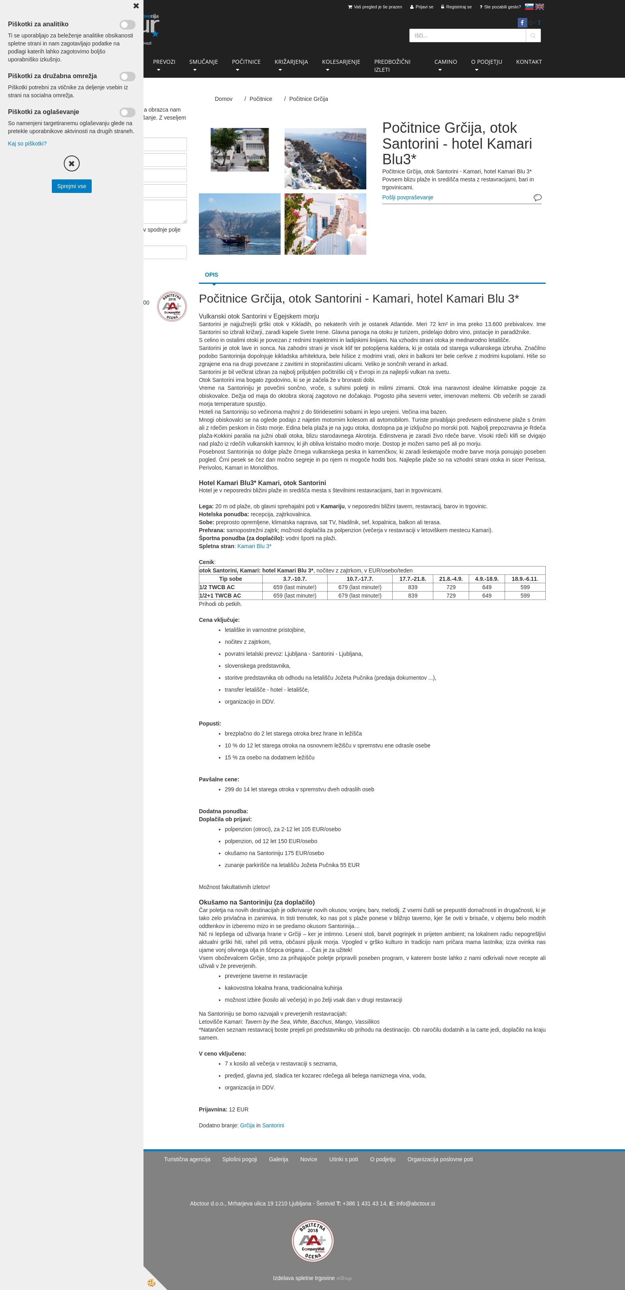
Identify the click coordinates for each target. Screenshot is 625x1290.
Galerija (278, 1159)
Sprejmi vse (71, 186)
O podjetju (486, 61)
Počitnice (246, 61)
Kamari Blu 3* (254, 546)
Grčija (247, 1125)
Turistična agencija (187, 1159)
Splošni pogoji (239, 1159)
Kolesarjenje (341, 61)
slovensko (529, 7)
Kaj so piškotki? (27, 143)
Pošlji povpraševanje (407, 197)
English (539, 7)
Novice (308, 1159)
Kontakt (529, 61)
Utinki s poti (343, 1159)
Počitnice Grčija (308, 99)
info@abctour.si (416, 1203)
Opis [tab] (211, 274)
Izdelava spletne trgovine (304, 1278)
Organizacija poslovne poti (440, 1159)
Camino (445, 61)
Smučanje (203, 61)
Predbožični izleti (392, 65)
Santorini (273, 1125)
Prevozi (164, 61)
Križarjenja (291, 61)
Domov (223, 99)
